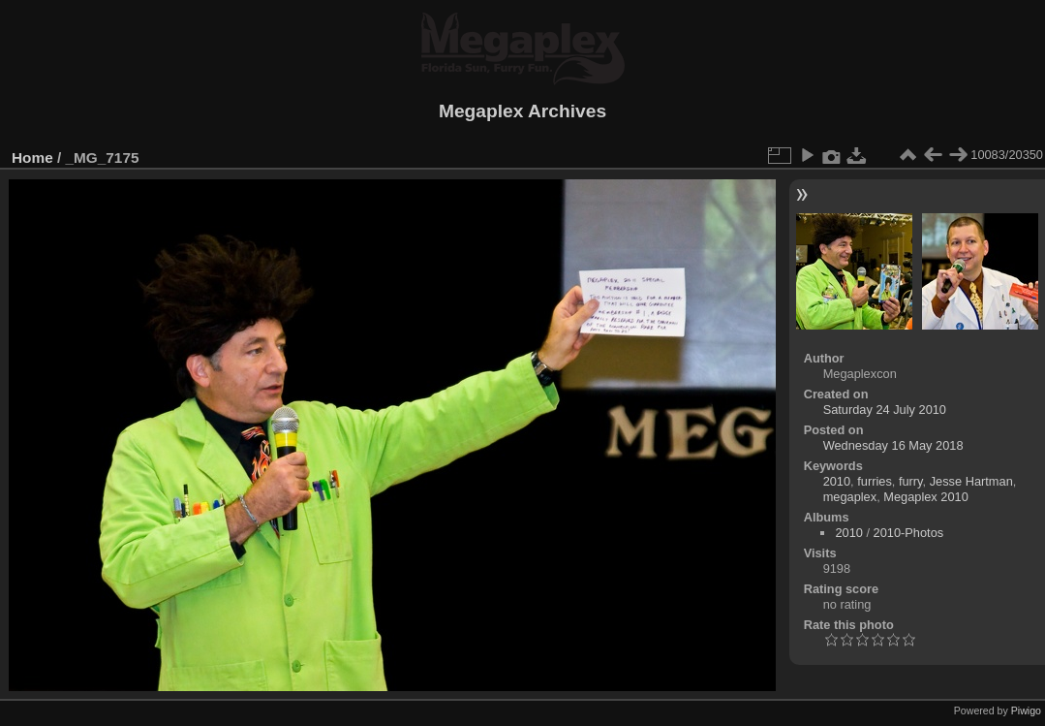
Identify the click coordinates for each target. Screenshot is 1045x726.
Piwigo (1026, 710)
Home (32, 157)
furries (874, 481)
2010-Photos (909, 532)
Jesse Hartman (971, 481)
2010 (836, 481)
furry (911, 481)
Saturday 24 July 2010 (884, 409)
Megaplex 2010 (925, 496)
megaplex (850, 496)
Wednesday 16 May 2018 (893, 445)
